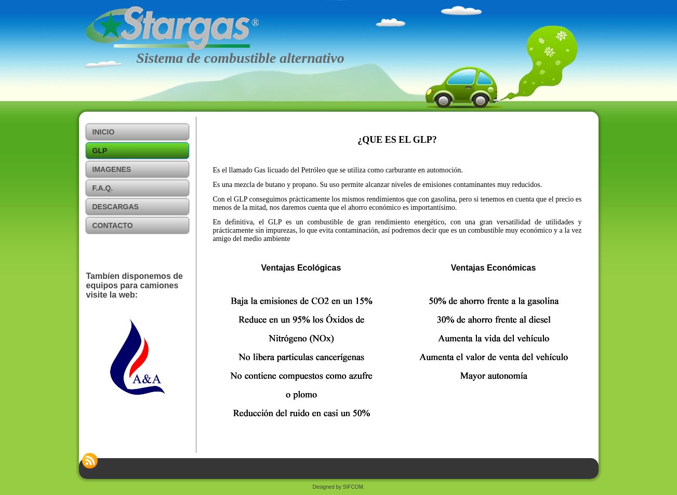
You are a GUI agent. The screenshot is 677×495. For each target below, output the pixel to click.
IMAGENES (111, 169)
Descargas (115, 207)
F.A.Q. (102, 188)
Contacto (112, 225)
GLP (100, 150)
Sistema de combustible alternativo (240, 58)
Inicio (103, 132)
